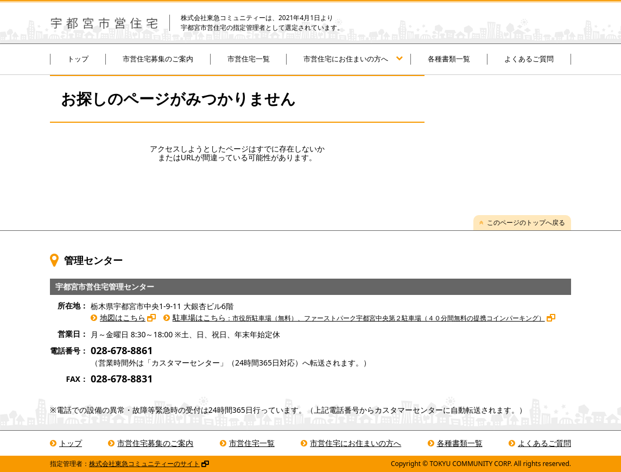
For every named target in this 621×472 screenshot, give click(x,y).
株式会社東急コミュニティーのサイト (144, 463)
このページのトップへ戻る (526, 222)
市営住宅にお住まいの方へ (345, 59)
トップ (77, 59)
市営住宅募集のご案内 (158, 59)
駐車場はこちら (359, 317)
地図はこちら (122, 317)
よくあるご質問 (529, 59)
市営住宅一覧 (248, 59)
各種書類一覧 (449, 59)
